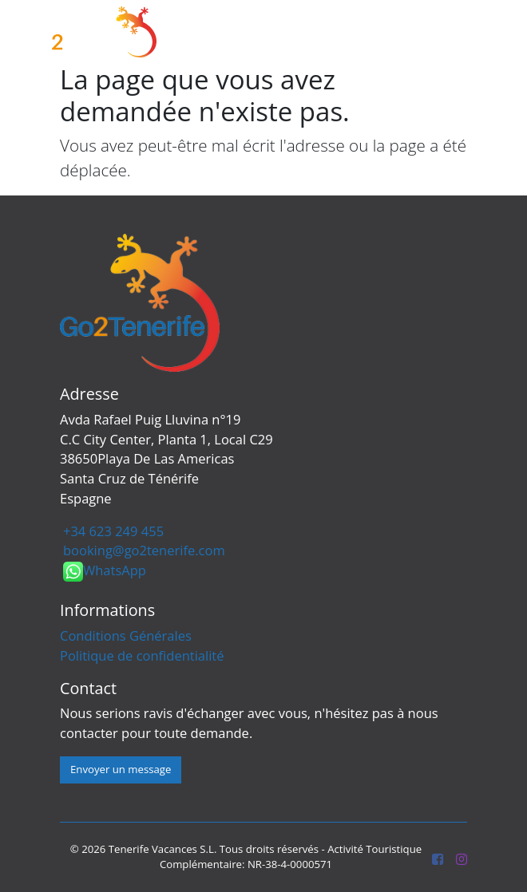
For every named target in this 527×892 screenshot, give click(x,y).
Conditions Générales (126, 635)
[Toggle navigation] (489, 32)
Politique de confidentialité (142, 655)
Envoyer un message (120, 769)
